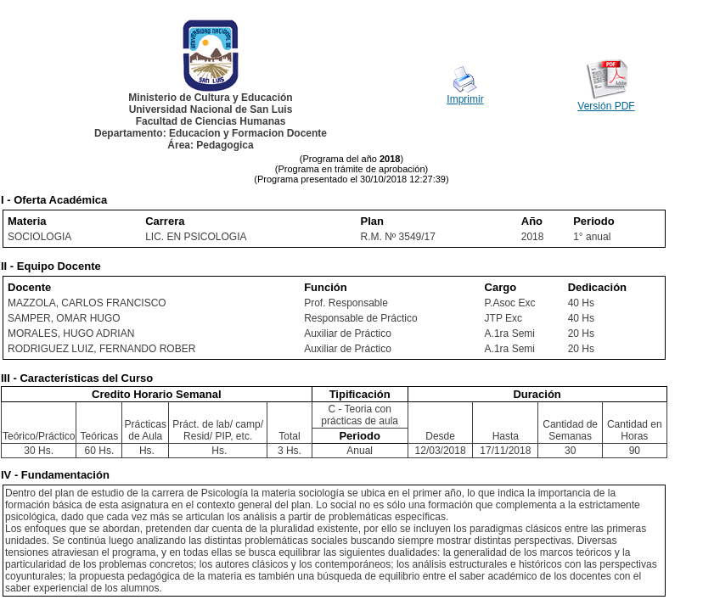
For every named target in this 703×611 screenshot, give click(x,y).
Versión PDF (605, 106)
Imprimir (465, 99)
